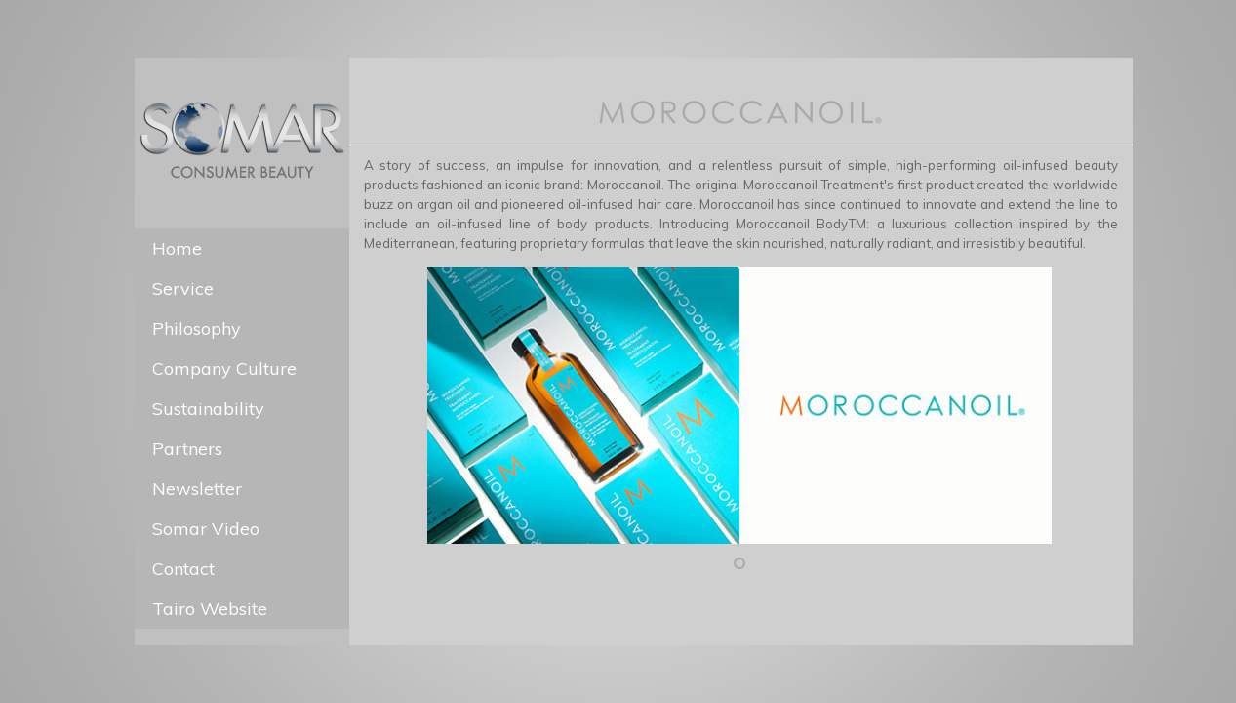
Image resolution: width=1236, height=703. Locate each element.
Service (183, 288)
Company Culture (224, 368)
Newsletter (197, 488)
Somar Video (205, 528)
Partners (187, 448)
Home (177, 248)
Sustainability (208, 408)
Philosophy (196, 328)
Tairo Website (209, 609)
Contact (183, 569)
